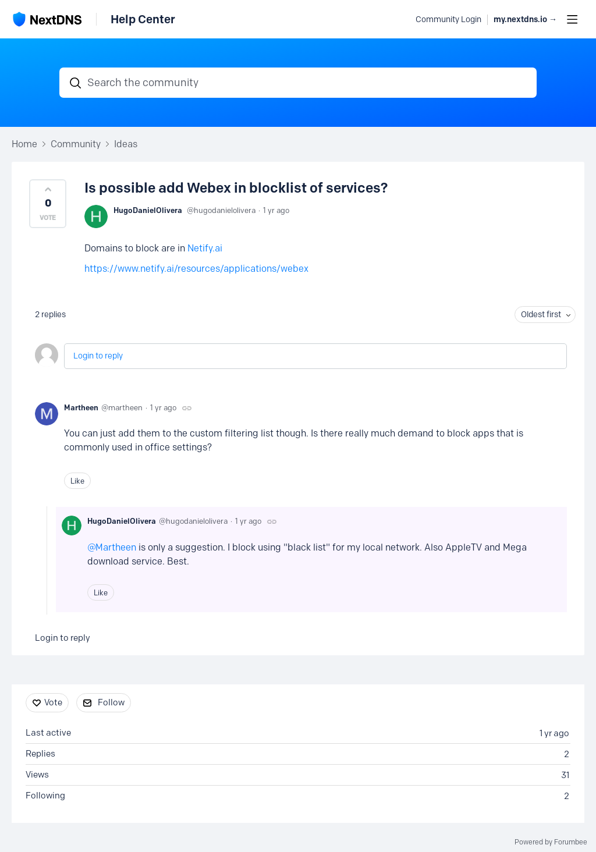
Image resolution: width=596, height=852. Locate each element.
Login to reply (98, 356)
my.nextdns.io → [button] (525, 19)
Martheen (81, 407)
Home (24, 144)
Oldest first (541, 315)
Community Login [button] (448, 19)
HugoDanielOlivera (147, 210)
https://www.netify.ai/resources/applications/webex (196, 268)
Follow (111, 702)
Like (77, 480)
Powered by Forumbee (551, 842)
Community (76, 144)
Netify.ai (204, 248)
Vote (53, 702)
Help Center (143, 19)
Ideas (125, 144)
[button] (47, 203)
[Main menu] (572, 19)
